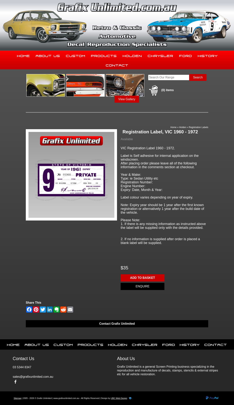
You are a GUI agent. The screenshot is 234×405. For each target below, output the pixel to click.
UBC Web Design (119, 398)
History (208, 55)
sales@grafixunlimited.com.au (33, 376)
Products (104, 55)
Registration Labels (198, 127)
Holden (132, 55)
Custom (75, 55)
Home (23, 55)
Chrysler (160, 55)
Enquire (142, 286)
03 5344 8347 (22, 367)
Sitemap (17, 398)
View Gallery (126, 99)
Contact (117, 64)
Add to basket (142, 277)
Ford (185, 55)
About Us (48, 55)
